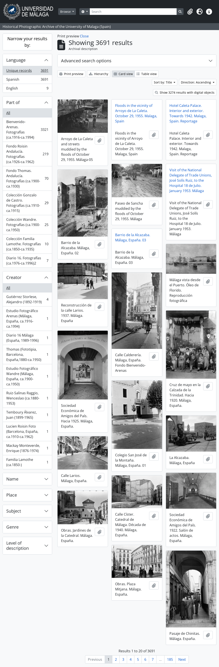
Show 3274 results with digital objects (184, 92)
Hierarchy (98, 74)
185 (170, 659)
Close (84, 36)
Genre (12, 527)
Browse (66, 12)
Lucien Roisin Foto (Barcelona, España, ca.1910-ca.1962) (27, 431)
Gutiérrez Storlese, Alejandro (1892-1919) (27, 299)
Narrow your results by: (27, 42)
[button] (190, 11)
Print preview (71, 74)
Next (182, 659)
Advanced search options (86, 61)
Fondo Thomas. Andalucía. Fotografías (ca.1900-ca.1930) (27, 178)
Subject (13, 511)
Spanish (27, 80)
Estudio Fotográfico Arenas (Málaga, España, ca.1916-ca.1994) (27, 318)
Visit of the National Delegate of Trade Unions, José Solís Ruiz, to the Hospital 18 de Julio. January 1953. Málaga (190, 180)
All (8, 113)
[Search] (133, 11)
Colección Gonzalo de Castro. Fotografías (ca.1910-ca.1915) (27, 203)
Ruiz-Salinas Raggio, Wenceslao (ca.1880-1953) (27, 398)
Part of (13, 102)
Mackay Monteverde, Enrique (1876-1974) (27, 448)
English (27, 89)
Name (12, 479)
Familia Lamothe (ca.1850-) (27, 462)
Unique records (27, 71)
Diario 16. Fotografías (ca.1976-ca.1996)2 (27, 261)
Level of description (17, 545)
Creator (13, 277)
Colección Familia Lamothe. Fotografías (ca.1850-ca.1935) (27, 244)
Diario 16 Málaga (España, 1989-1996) (27, 338)
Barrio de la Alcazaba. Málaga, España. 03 (132, 237)
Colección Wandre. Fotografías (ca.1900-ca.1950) (27, 224)
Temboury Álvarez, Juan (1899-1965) (27, 415)
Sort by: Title (163, 82)
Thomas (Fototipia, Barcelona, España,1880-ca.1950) (27, 354)
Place (11, 495)
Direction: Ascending (196, 82)
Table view (147, 74)
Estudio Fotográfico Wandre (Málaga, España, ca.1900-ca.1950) (27, 376)
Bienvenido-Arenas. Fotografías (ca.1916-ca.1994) (27, 129)
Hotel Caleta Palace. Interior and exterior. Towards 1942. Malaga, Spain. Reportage (187, 113)
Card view (123, 74)
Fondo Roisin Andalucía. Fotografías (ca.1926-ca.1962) (27, 154)
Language (16, 60)
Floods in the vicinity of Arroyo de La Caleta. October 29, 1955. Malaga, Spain (136, 113)
